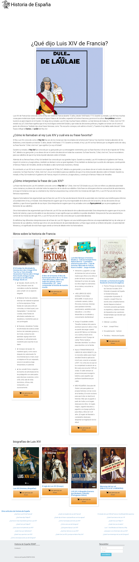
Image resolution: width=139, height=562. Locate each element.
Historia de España (31, 4)
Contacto (17, 548)
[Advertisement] (69, 23)
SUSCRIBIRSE (106, 554)
